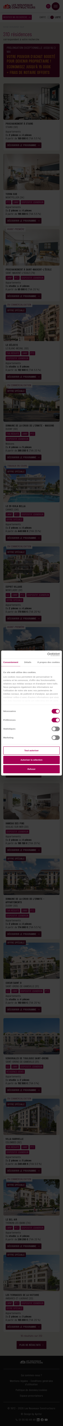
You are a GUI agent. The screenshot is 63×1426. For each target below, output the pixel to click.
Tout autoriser (31, 750)
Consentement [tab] (10, 662)
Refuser (32, 769)
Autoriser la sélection (32, 760)
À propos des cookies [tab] (48, 662)
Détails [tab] (27, 662)
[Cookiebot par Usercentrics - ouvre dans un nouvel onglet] (47, 654)
